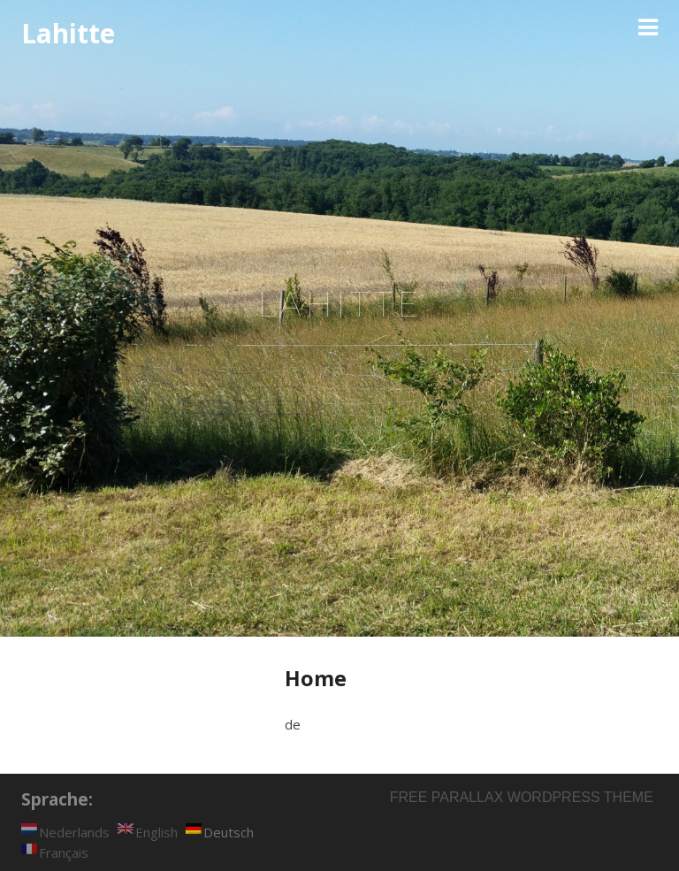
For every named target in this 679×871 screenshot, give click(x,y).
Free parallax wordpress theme (521, 797)
